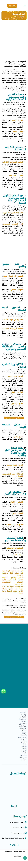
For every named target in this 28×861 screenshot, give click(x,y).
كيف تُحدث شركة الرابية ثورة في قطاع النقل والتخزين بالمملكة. (12, 573)
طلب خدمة (12, 5)
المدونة (16, 16)
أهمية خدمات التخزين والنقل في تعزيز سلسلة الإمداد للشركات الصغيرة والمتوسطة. (14, 19)
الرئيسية (22, 16)
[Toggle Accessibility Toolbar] (25, 858)
